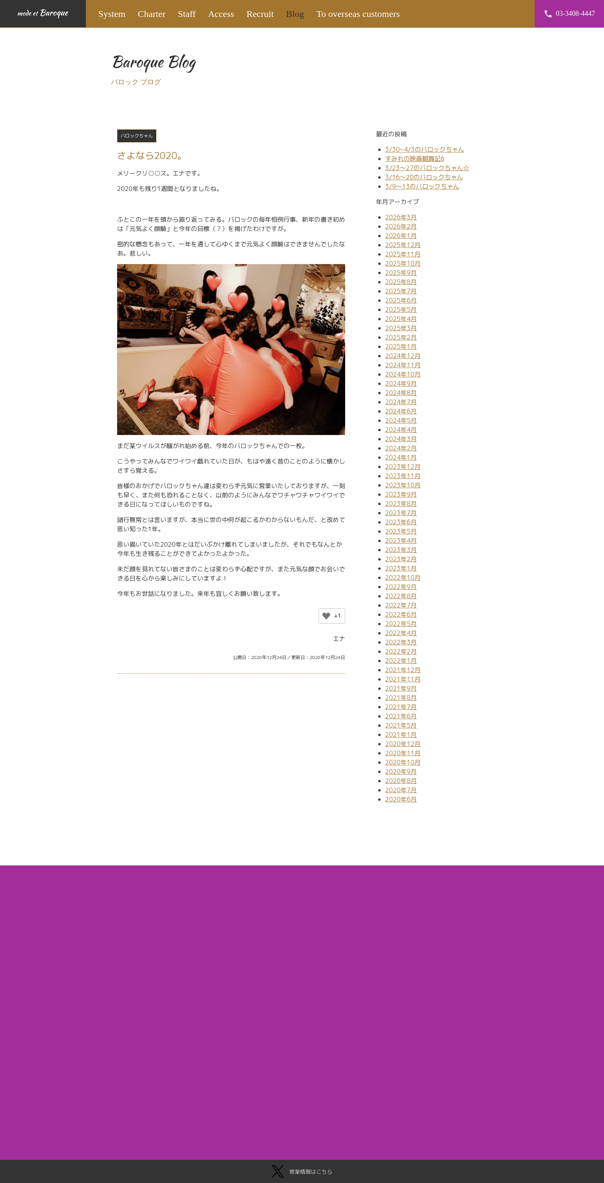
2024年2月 (401, 448)
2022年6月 (401, 614)
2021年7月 (401, 707)
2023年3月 (401, 549)
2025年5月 (401, 309)
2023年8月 (401, 503)
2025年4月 (401, 319)
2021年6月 (401, 716)
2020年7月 (401, 790)
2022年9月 (401, 586)
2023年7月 (401, 513)
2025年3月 (401, 328)
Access (221, 14)
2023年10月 (403, 485)
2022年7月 (401, 605)
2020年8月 (401, 780)
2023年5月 (401, 531)
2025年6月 (401, 300)
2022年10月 (403, 577)
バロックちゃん (137, 135)
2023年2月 (401, 559)
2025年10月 (403, 263)
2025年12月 (403, 245)
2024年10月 (403, 374)
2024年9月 (401, 383)
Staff (187, 14)
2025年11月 (403, 254)
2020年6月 (401, 799)
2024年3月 (401, 439)
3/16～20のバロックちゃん (424, 177)
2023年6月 (401, 522)
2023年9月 (401, 494)
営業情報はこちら (302, 1171)
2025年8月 (401, 282)
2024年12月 (403, 355)
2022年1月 (401, 660)
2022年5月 (401, 623)
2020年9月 (401, 771)
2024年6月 (401, 411)
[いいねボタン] (326, 616)
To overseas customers (358, 14)
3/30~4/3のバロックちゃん (424, 149)
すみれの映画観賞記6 (415, 158)
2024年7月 (401, 402)
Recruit (260, 14)
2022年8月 (401, 596)
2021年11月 (403, 679)
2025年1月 (401, 346)
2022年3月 (401, 642)
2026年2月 (401, 226)
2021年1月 (401, 734)
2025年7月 (401, 291)
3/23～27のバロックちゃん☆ (427, 168)
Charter (152, 14)
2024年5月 (401, 420)
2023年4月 (401, 540)
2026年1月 (401, 235)
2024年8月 (401, 392)
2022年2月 (401, 651)
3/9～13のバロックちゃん (422, 186)
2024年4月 (401, 429)
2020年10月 (403, 762)
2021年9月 (401, 688)
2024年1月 (401, 457)
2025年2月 (401, 337)
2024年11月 (403, 365)
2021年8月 (401, 697)
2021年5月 (401, 725)
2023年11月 (403, 476)
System (112, 14)
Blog (295, 14)
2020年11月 (403, 753)
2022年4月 (401, 633)
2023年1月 (401, 568)
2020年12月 (403, 744)
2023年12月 (403, 466)
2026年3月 (401, 217)
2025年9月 (401, 272)
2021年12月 (403, 670)
